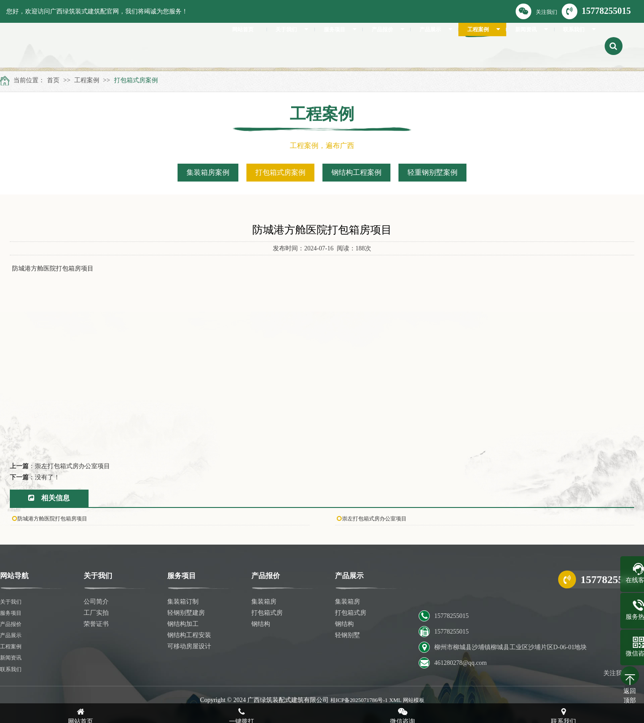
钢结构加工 (183, 624)
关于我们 (12, 601)
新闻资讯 (12, 657)
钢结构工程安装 (189, 635)
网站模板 (418, 700)
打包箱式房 (267, 612)
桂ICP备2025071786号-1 (356, 700)
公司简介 (96, 601)
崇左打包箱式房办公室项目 (72, 466)
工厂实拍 (96, 612)
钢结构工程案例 (356, 172)
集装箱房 (263, 601)
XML (398, 700)
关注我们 (536, 11)
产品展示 (12, 635)
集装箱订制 (183, 601)
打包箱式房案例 (136, 80)
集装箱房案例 (207, 172)
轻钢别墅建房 (186, 612)
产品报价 (12, 624)
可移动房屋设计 (189, 646)
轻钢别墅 (347, 635)
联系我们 (12, 669)
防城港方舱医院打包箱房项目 (58, 518)
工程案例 (86, 80)
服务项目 (12, 612)
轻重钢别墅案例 (432, 172)
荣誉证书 (96, 624)
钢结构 (260, 624)
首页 (53, 80)
